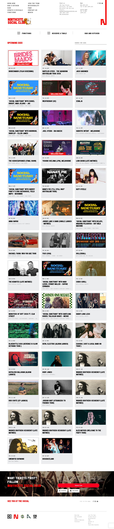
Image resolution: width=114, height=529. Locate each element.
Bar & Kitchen (13, 5)
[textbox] (91, 42)
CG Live (35, 517)
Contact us (32, 10)
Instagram (74, 491)
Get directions (64, 14)
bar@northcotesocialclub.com (68, 11)
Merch (30, 12)
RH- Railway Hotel (29, 516)
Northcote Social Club (19, 21)
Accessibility (33, 5)
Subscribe (78, 485)
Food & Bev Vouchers (93, 524)
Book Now (11, 3)
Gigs (9, 8)
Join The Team (33, 3)
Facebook (62, 491)
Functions (11, 12)
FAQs (30, 8)
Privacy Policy (92, 516)
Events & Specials (15, 10)
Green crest (22, 517)
